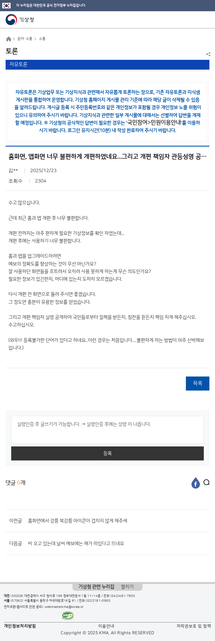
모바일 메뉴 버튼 (206, 19)
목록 (197, 383)
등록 (107, 453)
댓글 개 (15, 483)
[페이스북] (195, 483)
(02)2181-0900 (98, 601)
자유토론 (18, 64)
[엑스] (205, 483)
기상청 (20, 19)
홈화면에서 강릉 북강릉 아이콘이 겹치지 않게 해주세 (77, 520)
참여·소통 (24, 39)
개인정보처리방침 (20, 626)
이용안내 (106, 626)
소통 (42, 39)
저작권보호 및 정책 (194, 626)
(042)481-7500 (123, 596)
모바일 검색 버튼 (197, 19)
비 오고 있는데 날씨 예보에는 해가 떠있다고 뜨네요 (76, 543)
